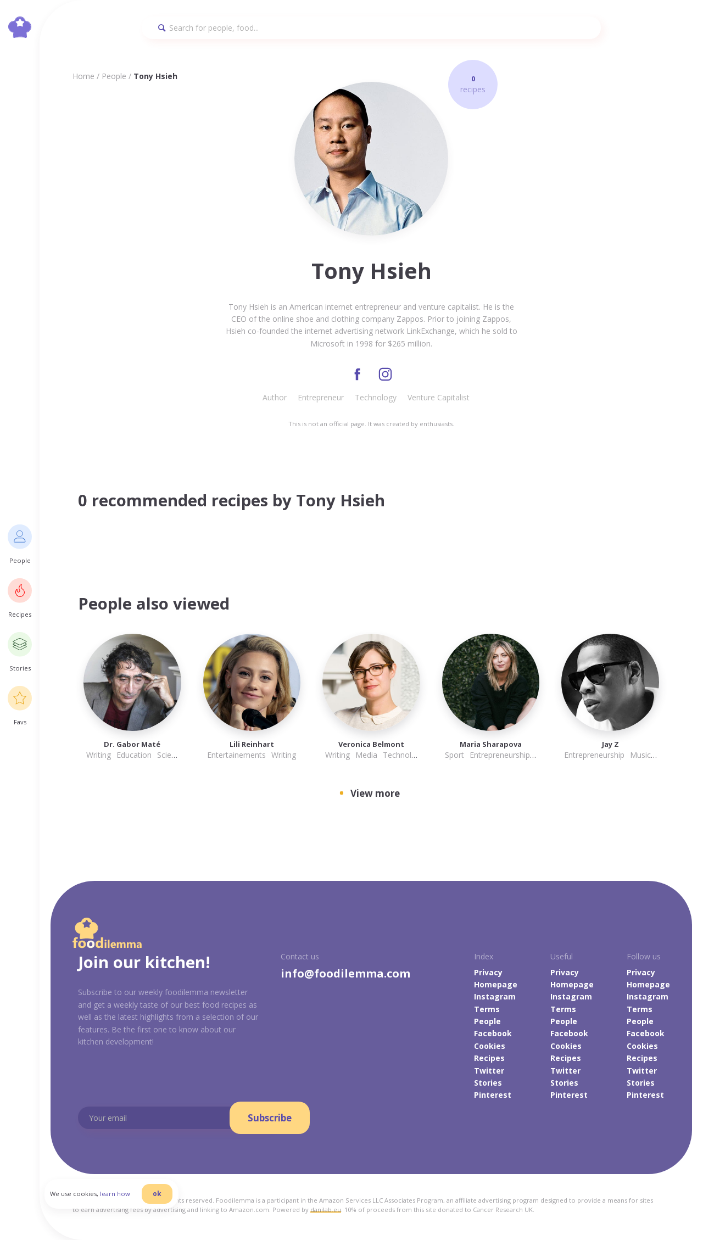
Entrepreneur (321, 398)
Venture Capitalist (439, 398)
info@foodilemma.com (345, 974)
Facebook (493, 1034)
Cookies (489, 1046)
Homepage (495, 985)
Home (83, 76)
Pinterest (492, 1096)
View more (375, 793)
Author (275, 398)
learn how (121, 1198)
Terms (487, 1009)
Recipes (489, 1058)
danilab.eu (325, 1211)
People (114, 76)
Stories (488, 1083)
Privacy (488, 973)
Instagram (495, 997)
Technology (376, 398)
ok (163, 1197)
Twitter (489, 1071)
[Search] (371, 27)
